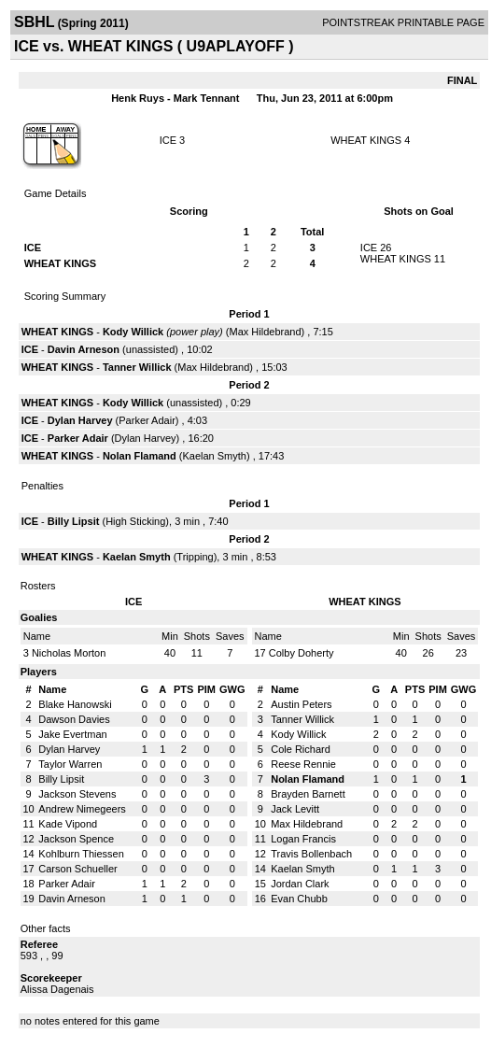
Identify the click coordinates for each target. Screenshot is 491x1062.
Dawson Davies (73, 719)
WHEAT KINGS (365, 140)
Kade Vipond (67, 823)
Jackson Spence (76, 838)
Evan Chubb (299, 898)
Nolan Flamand (139, 455)
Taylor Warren (70, 764)
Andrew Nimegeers (82, 808)
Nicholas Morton (68, 652)
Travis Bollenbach (311, 853)
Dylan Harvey (80, 420)
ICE (168, 140)
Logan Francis (303, 838)
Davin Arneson (83, 349)
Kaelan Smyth (214, 455)
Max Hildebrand (266, 331)
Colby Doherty (301, 652)
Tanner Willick (137, 367)
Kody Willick (133, 331)
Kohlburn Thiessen (81, 853)
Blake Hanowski (74, 704)
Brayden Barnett (308, 794)
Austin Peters (301, 704)
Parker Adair (147, 420)
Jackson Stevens (77, 794)
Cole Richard (300, 749)
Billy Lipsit (74, 521)
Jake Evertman (72, 734)
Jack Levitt (295, 808)
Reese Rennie (303, 764)
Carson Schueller (77, 868)
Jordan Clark (300, 883)
